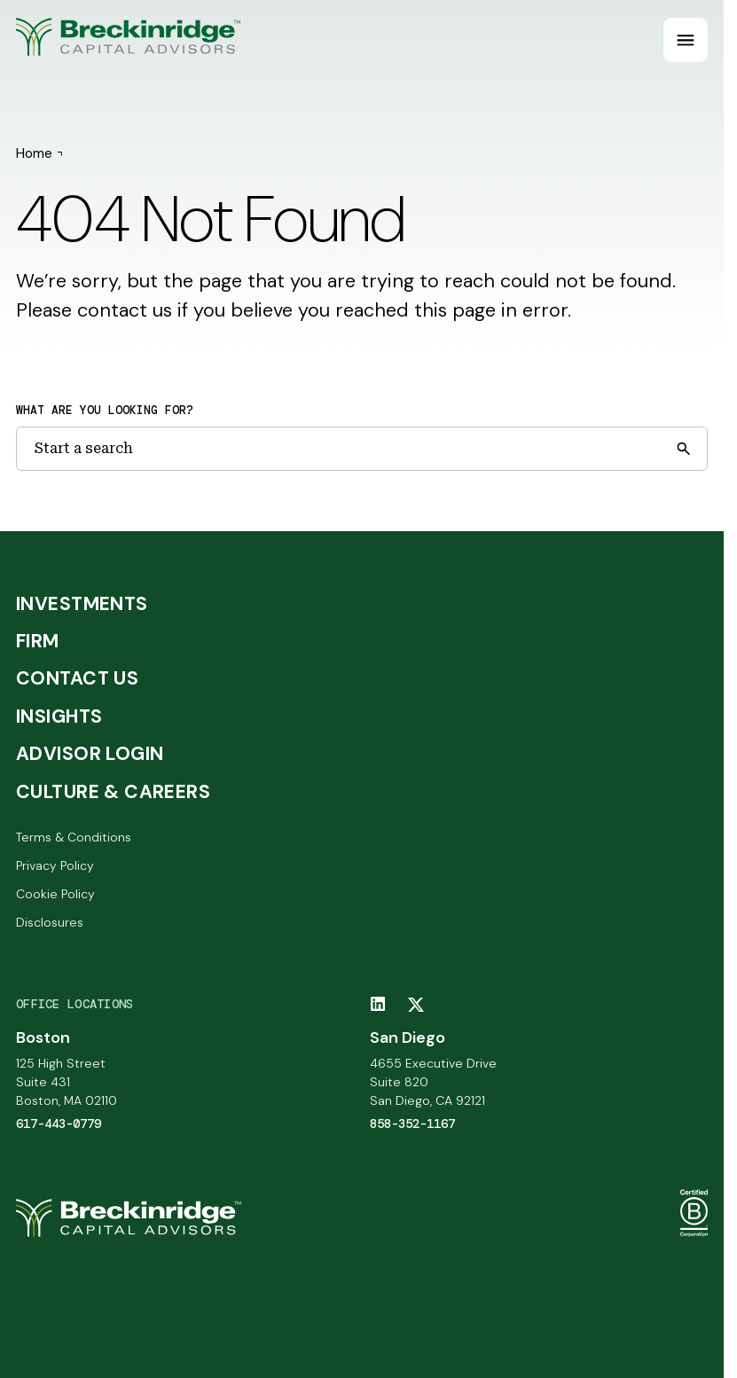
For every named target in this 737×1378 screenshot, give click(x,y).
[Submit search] (683, 449)
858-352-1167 (412, 1123)
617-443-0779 (58, 1123)
